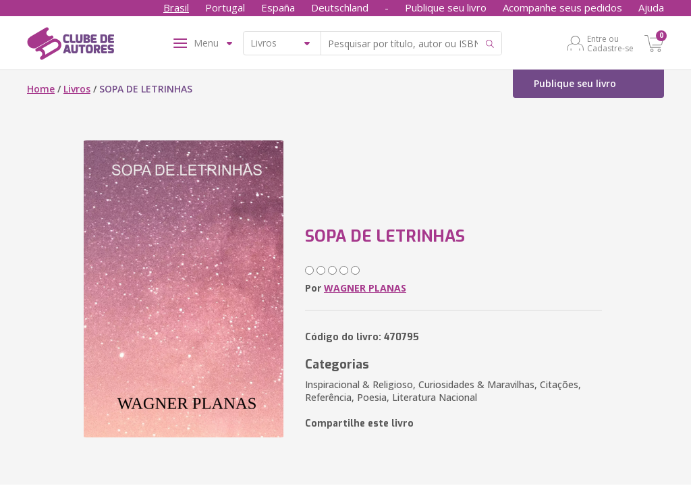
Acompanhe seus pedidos (562, 7)
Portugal (225, 7)
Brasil (176, 7)
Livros (76, 88)
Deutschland (339, 7)
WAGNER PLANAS (365, 287)
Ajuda (651, 7)
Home (41, 88)
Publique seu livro (446, 7)
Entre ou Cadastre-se (610, 43)
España (278, 7)
